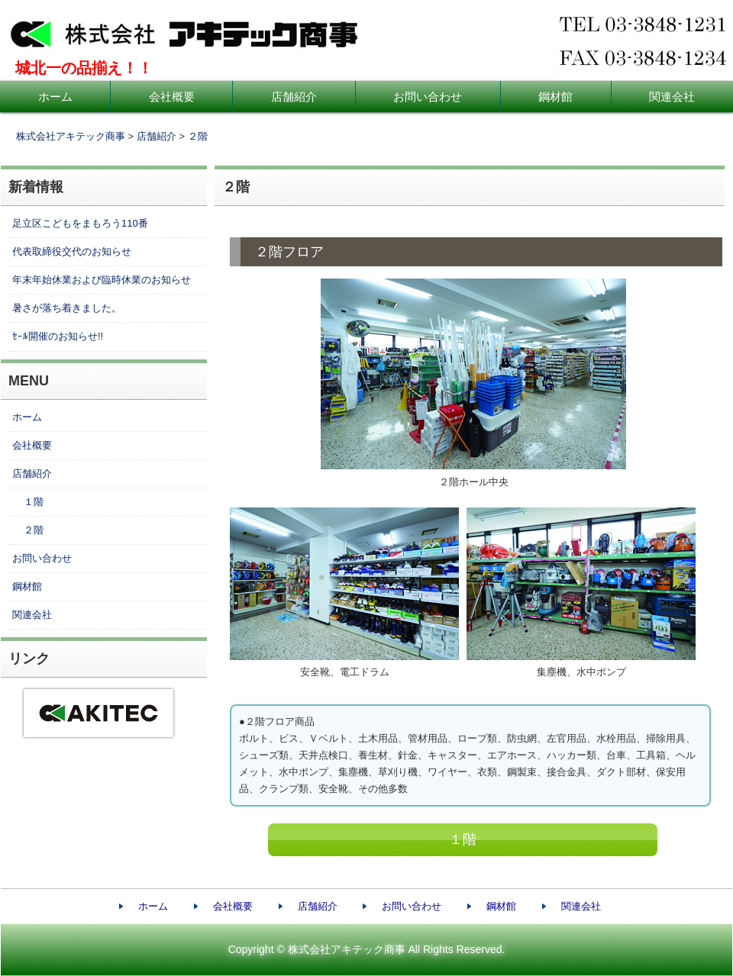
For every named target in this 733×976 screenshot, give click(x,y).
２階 (198, 136)
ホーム (55, 96)
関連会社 (32, 614)
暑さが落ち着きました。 (66, 308)
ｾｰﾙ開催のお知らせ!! (57, 336)
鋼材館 (555, 96)
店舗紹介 (294, 96)
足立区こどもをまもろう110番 (80, 223)
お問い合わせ (427, 96)
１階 (462, 839)
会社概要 (172, 96)
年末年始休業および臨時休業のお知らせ (101, 279)
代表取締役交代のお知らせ (71, 251)
